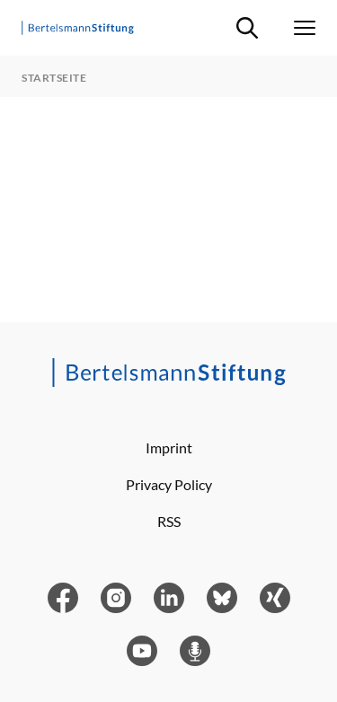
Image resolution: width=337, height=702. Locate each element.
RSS (169, 521)
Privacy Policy (169, 484)
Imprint (169, 447)
